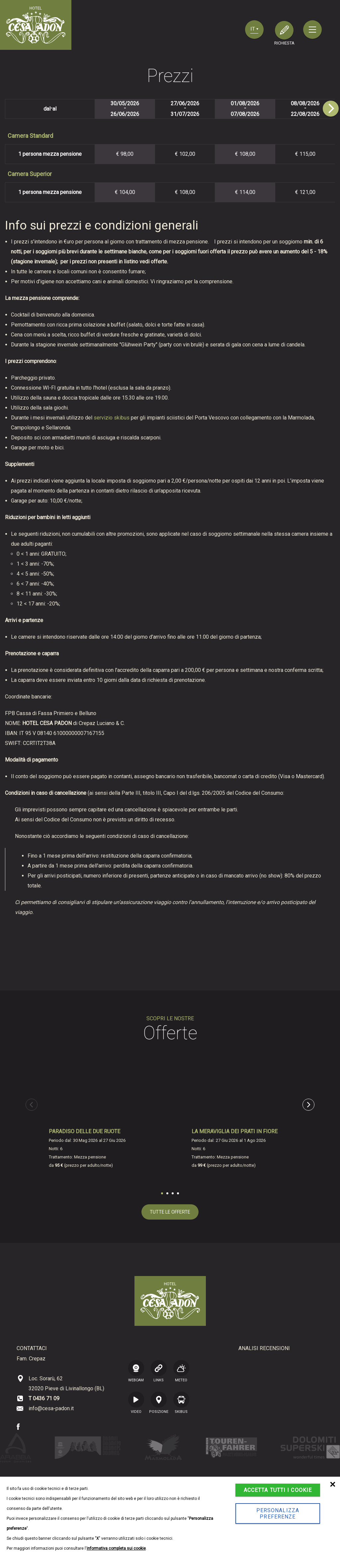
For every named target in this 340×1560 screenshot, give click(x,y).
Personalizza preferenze (277, 1513)
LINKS (159, 1371)
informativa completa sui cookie (116, 1548)
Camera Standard (30, 135)
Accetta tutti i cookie (278, 1490)
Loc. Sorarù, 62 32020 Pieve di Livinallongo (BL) (66, 1383)
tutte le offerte (170, 1212)
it (254, 29)
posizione (158, 1402)
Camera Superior (30, 173)
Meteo (181, 1371)
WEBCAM (136, 1371)
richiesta (284, 43)
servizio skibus (111, 417)
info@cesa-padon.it (51, 1408)
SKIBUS (181, 1402)
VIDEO (136, 1402)
